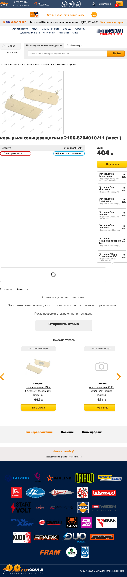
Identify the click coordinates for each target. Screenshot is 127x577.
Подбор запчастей (12, 47)
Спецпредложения (39, 432)
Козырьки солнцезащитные (63, 64)
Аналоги (22, 289)
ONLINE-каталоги (50, 28)
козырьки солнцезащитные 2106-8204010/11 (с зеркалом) (38, 387)
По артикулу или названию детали (44, 45)
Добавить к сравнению (68, 153)
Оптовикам (49, 32)
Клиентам (80, 28)
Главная (3, 64)
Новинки (67, 432)
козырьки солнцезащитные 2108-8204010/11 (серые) (101, 387)
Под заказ (112, 164)
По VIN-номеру (74, 45)
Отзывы (6, 289)
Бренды (67, 28)
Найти (117, 53)
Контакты (64, 32)
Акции (35, 28)
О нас (75, 32)
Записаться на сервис (112, 22)
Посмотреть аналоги (14, 153)
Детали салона (42, 64)
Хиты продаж (92, 432)
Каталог (13, 64)
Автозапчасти (20, 28)
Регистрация (104, 4)
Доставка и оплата (30, 32)
